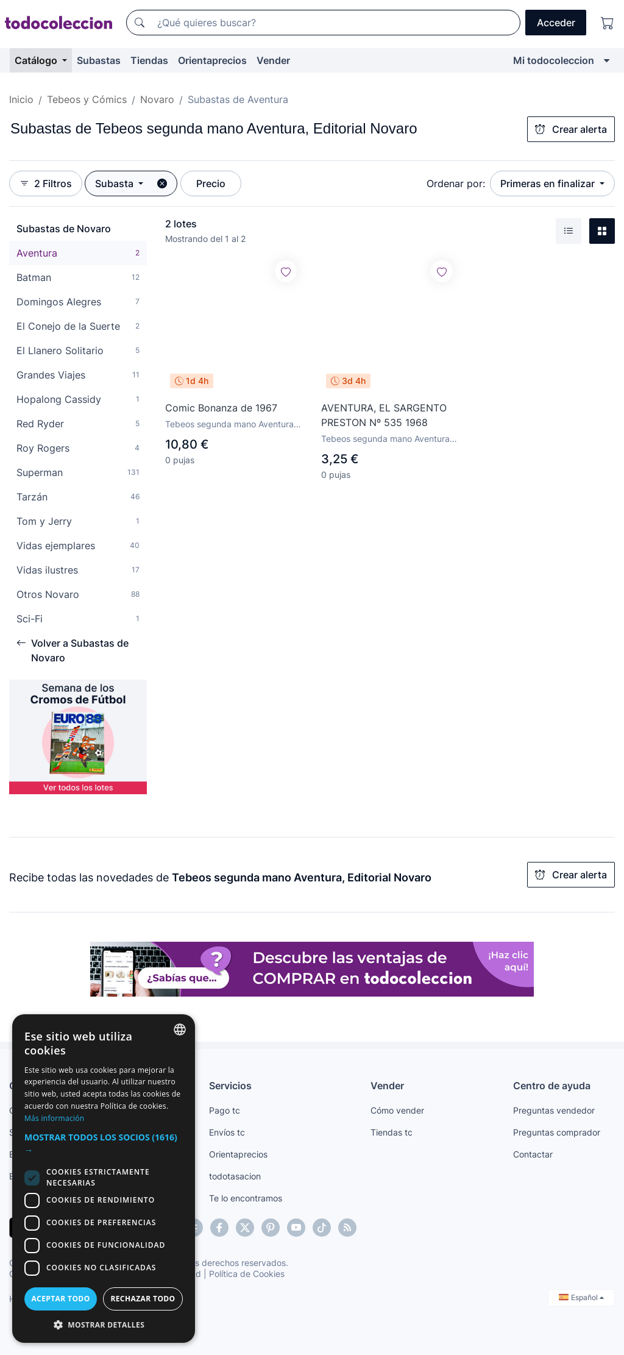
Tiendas (149, 60)
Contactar (533, 1154)
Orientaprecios (212, 60)
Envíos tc (227, 1132)
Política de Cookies (247, 1273)
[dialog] (103, 1178)
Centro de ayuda (551, 1085)
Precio (210, 183)
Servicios (230, 1085)
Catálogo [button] (37, 60)
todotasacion (235, 1176)
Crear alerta (571, 129)
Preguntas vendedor (554, 1110)
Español (581, 1297)
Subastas (99, 60)
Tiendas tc (391, 1132)
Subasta (115, 183)
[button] (103, 1143)
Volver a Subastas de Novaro (72, 650)
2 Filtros (46, 183)
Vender (273, 60)
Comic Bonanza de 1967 (221, 408)
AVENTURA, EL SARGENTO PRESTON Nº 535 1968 (384, 415)
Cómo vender (397, 1110)
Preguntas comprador (556, 1132)
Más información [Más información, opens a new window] (54, 1118)
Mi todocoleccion (553, 60)
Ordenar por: (456, 183)
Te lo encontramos (245, 1198)
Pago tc (224, 1110)
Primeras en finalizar (548, 183)
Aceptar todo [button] (60, 1298)
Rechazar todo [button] (142, 1298)
